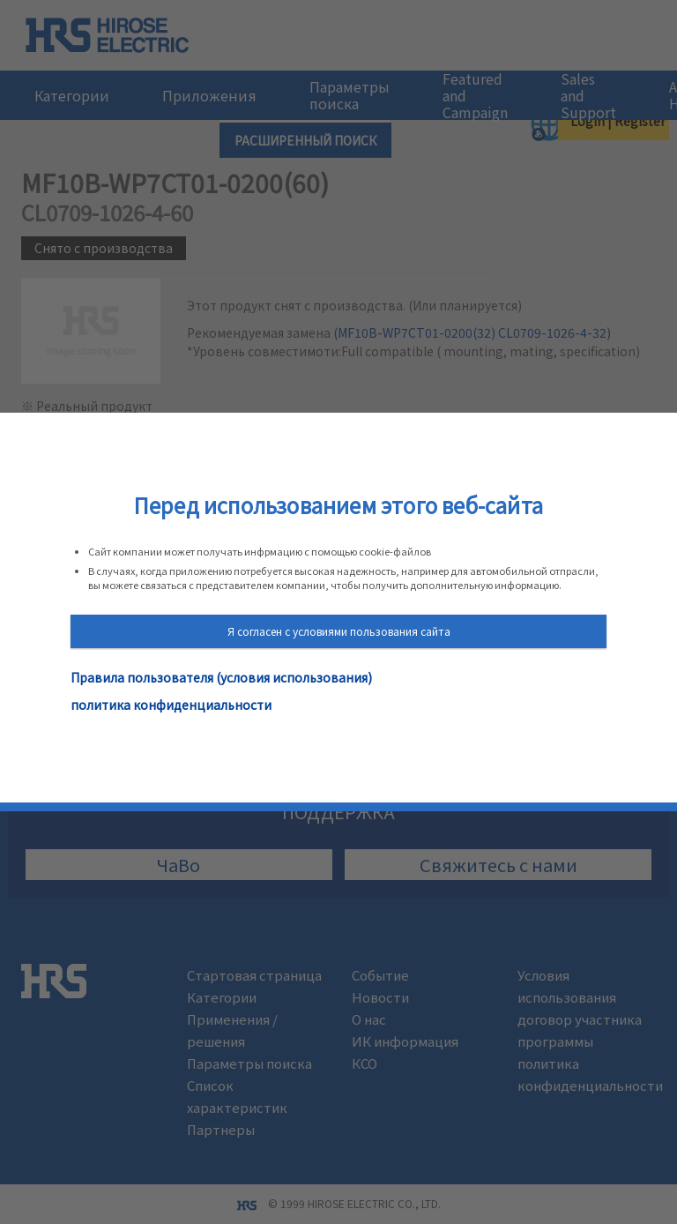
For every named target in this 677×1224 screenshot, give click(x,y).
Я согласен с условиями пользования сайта (338, 630)
